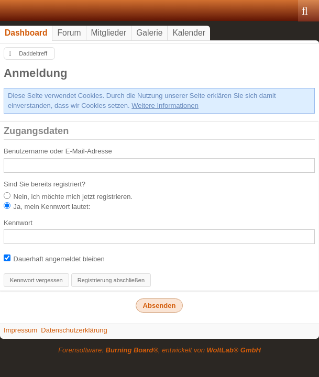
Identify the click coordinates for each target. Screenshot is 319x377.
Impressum (20, 330)
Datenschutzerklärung (74, 330)
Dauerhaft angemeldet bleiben (54, 258)
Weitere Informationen (165, 105)
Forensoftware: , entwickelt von (159, 350)
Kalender (188, 32)
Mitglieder (109, 32)
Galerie (149, 32)
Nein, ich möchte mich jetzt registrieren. (68, 196)
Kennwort (18, 223)
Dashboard (26, 32)
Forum (69, 32)
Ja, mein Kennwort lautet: (47, 206)
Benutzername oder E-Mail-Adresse (58, 151)
